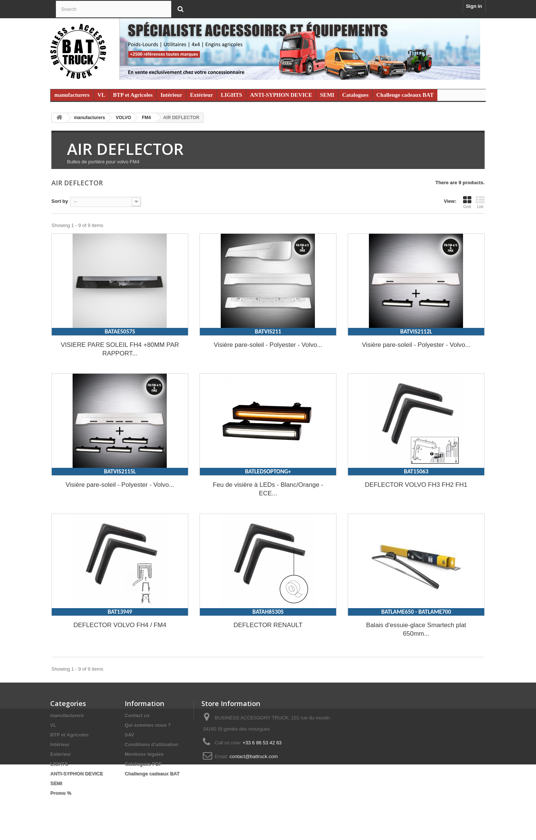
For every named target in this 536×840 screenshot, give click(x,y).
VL (101, 95)
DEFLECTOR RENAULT (267, 625)
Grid (467, 202)
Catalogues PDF (143, 764)
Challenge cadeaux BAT (405, 95)
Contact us (137, 715)
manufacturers (72, 95)
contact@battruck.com (254, 756)
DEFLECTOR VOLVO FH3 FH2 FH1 (416, 484)
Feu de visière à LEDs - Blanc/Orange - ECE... (268, 489)
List (480, 202)
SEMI (327, 95)
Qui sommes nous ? (148, 725)
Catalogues (355, 95)
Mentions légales (144, 754)
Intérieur (171, 95)
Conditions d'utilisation (151, 744)
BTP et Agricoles (133, 95)
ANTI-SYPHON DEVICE (281, 95)
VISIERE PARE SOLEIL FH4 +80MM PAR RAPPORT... (120, 349)
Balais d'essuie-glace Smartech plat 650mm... (416, 629)
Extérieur (201, 95)
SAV (129, 735)
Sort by (59, 201)
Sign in (474, 6)
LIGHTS (231, 95)
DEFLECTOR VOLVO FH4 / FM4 (119, 625)
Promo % (60, 793)
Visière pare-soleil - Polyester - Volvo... (268, 344)
